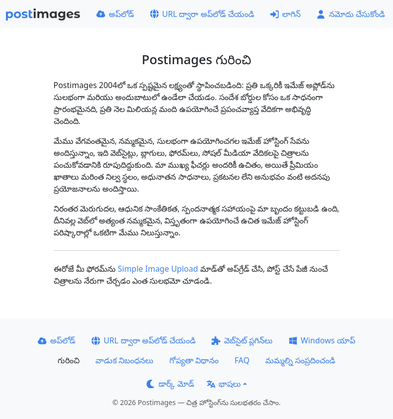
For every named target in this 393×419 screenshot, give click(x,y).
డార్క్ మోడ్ (170, 383)
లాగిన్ (285, 13)
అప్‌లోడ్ (115, 13)
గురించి (68, 360)
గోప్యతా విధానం (194, 360)
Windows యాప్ (322, 340)
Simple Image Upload (158, 268)
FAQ (242, 360)
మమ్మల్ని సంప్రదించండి (300, 360)
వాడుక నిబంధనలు (124, 360)
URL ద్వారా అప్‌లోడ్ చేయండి (202, 13)
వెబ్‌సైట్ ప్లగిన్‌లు (242, 340)
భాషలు (224, 383)
